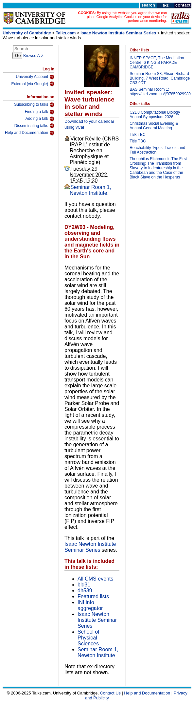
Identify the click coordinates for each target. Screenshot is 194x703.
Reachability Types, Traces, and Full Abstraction (157, 150)
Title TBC (138, 141)
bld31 (84, 584)
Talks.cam (66, 32)
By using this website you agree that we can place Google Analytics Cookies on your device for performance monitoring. (127, 17)
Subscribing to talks (34, 104)
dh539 (85, 590)
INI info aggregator (90, 605)
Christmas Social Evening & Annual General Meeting (154, 125)
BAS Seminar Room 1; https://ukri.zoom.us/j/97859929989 (160, 91)
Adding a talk (40, 118)
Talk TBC (137, 134)
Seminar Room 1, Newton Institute (90, 190)
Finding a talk (39, 112)
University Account (35, 77)
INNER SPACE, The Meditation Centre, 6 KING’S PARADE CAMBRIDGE (157, 62)
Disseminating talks (34, 125)
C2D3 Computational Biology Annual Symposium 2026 (155, 114)
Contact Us (110, 693)
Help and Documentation (29, 133)
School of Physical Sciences (88, 637)
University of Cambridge (27, 32)
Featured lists (93, 596)
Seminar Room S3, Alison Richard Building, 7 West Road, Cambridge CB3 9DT (160, 78)
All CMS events (95, 579)
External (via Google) (32, 83)
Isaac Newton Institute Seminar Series (118, 32)
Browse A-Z (33, 55)
